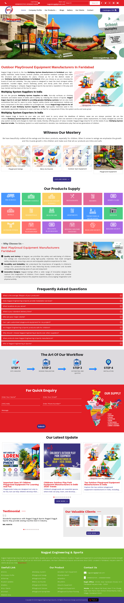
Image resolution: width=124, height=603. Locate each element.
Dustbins (61, 582)
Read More (22, 563)
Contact (90, 10)
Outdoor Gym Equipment (77, 169)
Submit (41, 426)
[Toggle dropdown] (56, 10)
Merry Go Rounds (46, 169)
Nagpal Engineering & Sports (62, 552)
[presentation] (13, 418)
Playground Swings (16, 169)
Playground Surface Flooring (68, 592)
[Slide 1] (56, 56)
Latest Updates (7, 582)
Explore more (62, 179)
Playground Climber (39, 585)
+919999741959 (32, 4)
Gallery (70, 10)
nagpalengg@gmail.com (56, 4)
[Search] (77, 3)
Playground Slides (39, 578)
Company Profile (35, 10)
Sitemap (4, 578)
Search (95, 3)
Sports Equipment (65, 585)
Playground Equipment (108, 172)
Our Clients (79, 10)
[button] (53, 497)
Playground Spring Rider (41, 592)
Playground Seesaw (39, 588)
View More (62, 501)
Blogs (62, 10)
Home (23, 10)
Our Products (51, 10)
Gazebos (61, 578)
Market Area (6, 595)
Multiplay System (39, 572)
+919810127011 (20, 4)
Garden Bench (63, 575)
